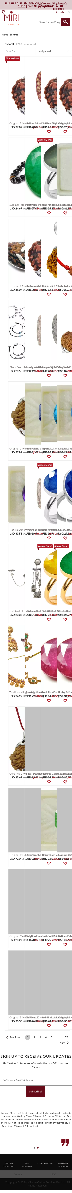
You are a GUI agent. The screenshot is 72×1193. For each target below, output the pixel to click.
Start (67, 1152)
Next (62, 1042)
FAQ (53, 1174)
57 (66, 1037)
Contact (18, 1174)
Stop (70, 1152)
